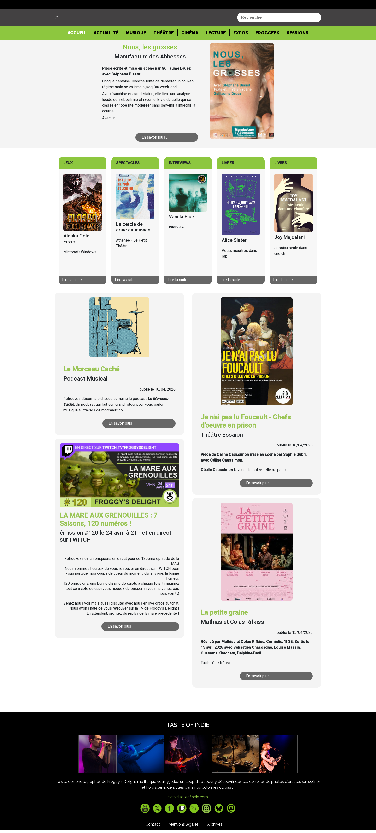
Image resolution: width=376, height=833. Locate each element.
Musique (136, 50)
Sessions (297, 50)
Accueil (79, 50)
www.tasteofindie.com (188, 815)
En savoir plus (120, 441)
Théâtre (163, 50)
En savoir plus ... (155, 155)
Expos (240, 50)
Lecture (216, 50)
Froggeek (267, 50)
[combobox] (279, 36)
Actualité (106, 50)
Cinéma (189, 50)
